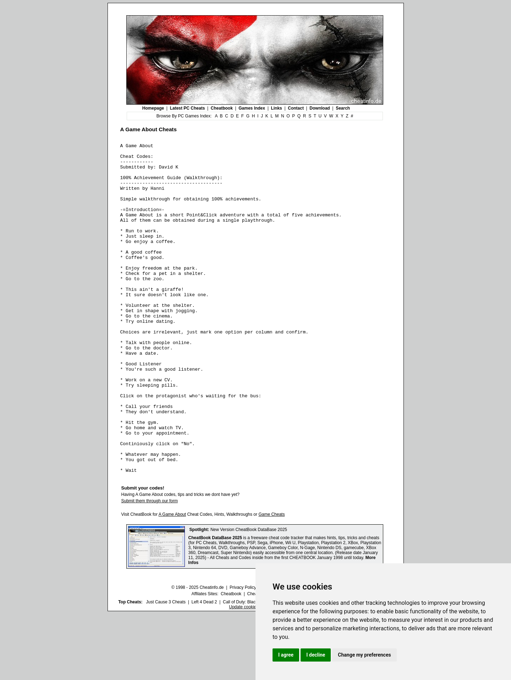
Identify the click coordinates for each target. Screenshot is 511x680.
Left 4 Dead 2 (204, 667)
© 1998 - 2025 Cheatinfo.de (197, 653)
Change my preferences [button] (364, 655)
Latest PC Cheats (187, 108)
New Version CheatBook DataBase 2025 (248, 595)
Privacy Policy (243, 653)
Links (276, 108)
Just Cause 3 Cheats (166, 667)
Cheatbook (222, 108)
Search (343, 108)
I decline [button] (315, 655)
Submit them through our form (149, 566)
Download (319, 108)
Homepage (153, 108)
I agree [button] (285, 655)
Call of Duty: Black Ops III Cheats (254, 667)
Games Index (251, 108)
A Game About (172, 580)
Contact (296, 108)
